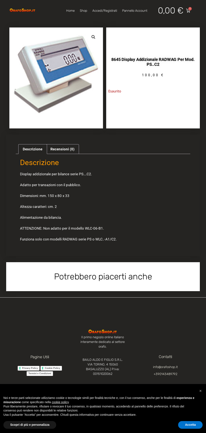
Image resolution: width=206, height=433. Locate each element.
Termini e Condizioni (39, 373)
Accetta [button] (190, 424)
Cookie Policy (52, 368)
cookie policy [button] (60, 402)
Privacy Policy (30, 368)
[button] (93, 37)
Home (70, 11)
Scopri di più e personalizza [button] (29, 424)
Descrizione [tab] (32, 149)
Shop (83, 11)
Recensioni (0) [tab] (62, 149)
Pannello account (134, 11)
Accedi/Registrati (104, 11)
